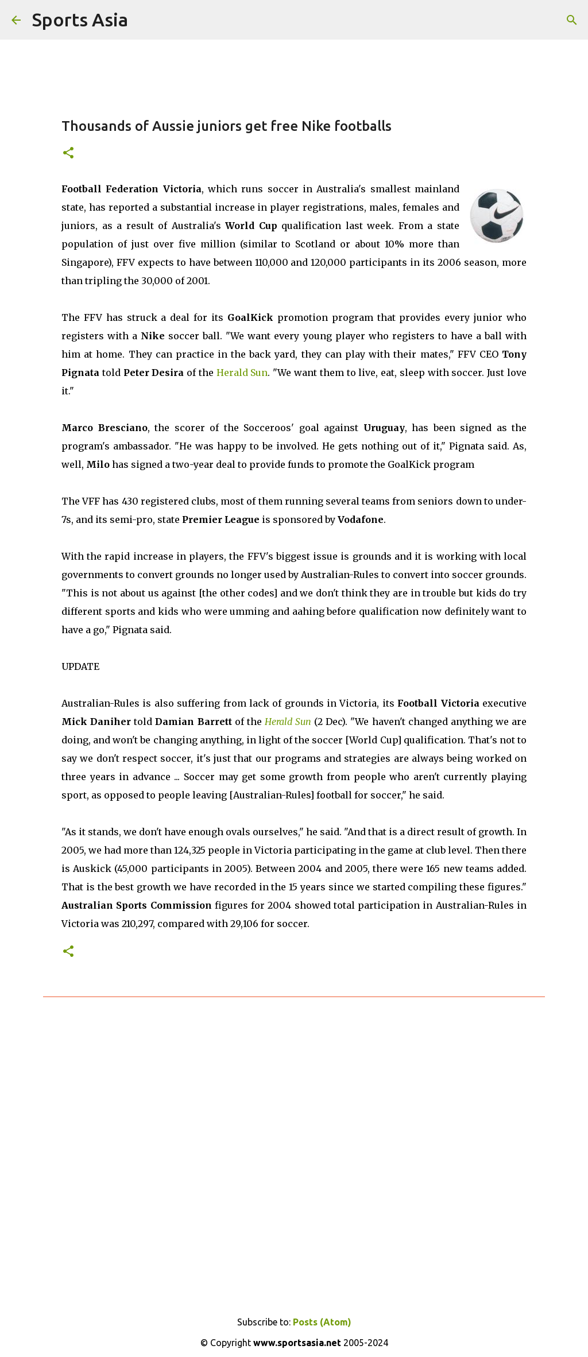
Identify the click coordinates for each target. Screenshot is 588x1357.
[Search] (572, 20)
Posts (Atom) (322, 1322)
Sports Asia (80, 19)
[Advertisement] (294, 1145)
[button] (68, 153)
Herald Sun (242, 372)
